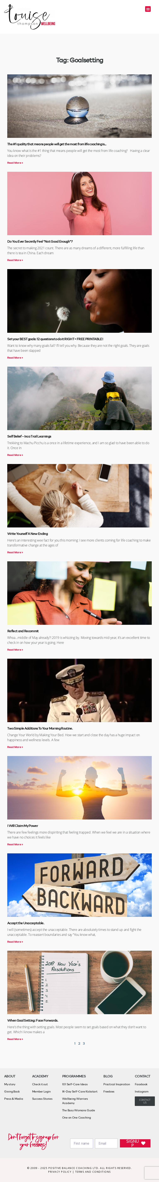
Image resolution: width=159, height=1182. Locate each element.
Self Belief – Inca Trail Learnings (29, 436)
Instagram (141, 1091)
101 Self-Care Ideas (75, 1084)
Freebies (108, 1091)
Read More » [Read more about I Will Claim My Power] (15, 844)
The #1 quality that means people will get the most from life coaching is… (56, 144)
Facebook (141, 1084)
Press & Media (13, 1099)
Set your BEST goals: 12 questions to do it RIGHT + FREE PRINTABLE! (55, 338)
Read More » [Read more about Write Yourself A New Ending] (15, 552)
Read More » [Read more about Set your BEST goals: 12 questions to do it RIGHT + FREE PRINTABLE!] (15, 357)
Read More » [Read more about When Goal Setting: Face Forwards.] (15, 1039)
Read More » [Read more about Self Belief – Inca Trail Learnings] (15, 455)
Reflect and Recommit (23, 631)
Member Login (41, 1091)
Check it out (40, 1084)
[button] (148, 9)
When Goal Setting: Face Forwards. (32, 1020)
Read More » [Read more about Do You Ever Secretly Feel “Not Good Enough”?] (15, 260)
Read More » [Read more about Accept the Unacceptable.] (15, 941)
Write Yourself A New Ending (27, 533)
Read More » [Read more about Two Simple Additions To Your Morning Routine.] (15, 747)
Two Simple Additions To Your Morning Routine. (40, 728)
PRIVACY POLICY (60, 1172)
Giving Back (12, 1091)
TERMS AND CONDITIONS (93, 1172)
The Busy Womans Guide (78, 1110)
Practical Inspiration (116, 1084)
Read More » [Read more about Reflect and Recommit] (15, 649)
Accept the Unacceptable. (25, 923)
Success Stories (42, 1099)
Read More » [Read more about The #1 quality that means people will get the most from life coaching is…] (15, 162)
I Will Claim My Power (22, 825)
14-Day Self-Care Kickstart (80, 1091)
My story (9, 1084)
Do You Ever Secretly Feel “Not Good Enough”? (40, 241)
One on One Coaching (76, 1117)
